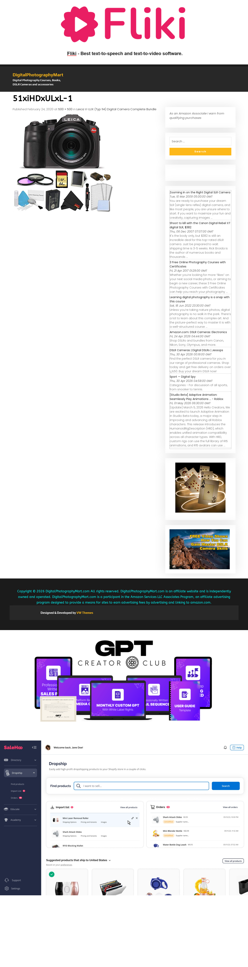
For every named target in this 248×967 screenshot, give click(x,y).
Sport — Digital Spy (183, 377)
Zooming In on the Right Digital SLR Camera (200, 192)
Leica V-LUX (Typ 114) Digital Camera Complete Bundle (116, 109)
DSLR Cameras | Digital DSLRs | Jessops (196, 350)
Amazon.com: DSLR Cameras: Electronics (198, 332)
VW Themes (84, 612)
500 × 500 (65, 109)
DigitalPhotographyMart (38, 74)
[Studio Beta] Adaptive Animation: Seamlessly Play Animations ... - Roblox (196, 397)
